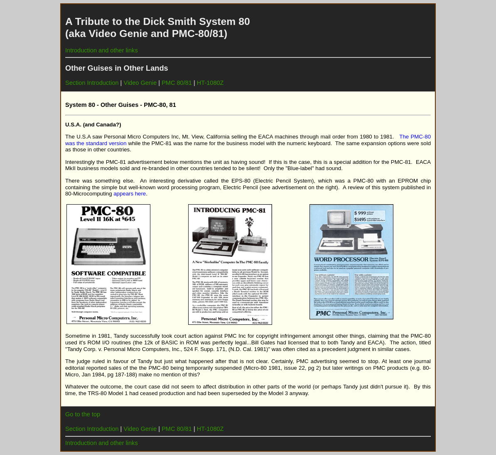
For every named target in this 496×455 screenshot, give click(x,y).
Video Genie (140, 82)
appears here (129, 193)
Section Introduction (92, 82)
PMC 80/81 (177, 82)
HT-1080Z (210, 82)
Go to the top (82, 414)
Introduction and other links (101, 50)
